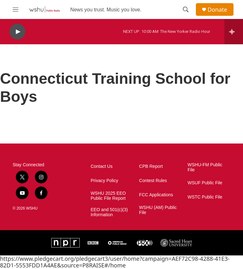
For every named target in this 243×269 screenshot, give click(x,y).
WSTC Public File (205, 197)
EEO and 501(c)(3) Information (109, 212)
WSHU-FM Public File (205, 167)
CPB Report (151, 166)
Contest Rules (153, 180)
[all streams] (233, 31)
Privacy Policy (104, 180)
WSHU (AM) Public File (158, 210)
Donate (217, 9)
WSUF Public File (205, 182)
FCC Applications (156, 195)
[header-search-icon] (186, 9)
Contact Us (101, 166)
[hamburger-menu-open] (15, 9)
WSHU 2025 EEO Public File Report (108, 196)
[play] (17, 31)
